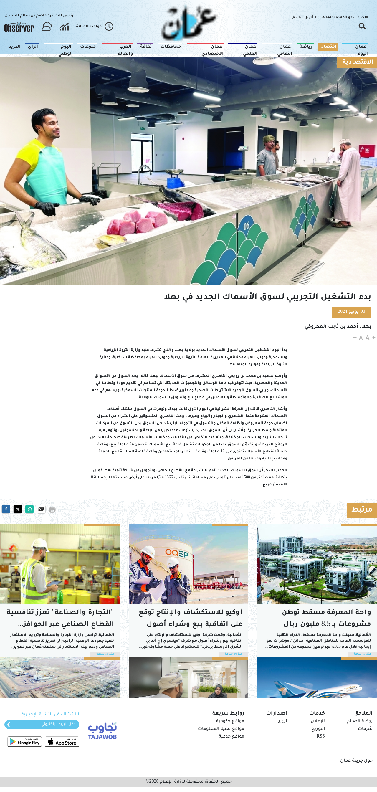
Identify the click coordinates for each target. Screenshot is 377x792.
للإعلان (318, 721)
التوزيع (318, 729)
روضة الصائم (360, 721)
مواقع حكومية (230, 721)
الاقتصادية (358, 62)
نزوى (282, 721)
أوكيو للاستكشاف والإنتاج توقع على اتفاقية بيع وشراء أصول (190, 619)
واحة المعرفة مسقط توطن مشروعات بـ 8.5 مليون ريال (326, 619)
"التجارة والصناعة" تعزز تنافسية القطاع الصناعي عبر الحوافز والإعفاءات (60, 620)
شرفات (365, 729)
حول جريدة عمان (356, 761)
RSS (321, 737)
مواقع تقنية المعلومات (221, 729)
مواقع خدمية (231, 737)
